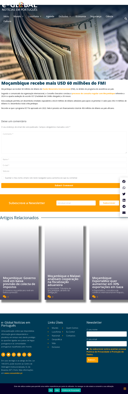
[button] (18, 16)
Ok (51, 390)
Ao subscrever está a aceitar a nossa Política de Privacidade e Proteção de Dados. (106, 352)
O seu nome (92, 329)
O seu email (92, 339)
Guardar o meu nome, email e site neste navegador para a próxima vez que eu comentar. (41, 178)
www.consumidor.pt (13, 373)
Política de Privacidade (71, 390)
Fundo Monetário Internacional (56, 89)
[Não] (125, 388)
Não (57, 390)
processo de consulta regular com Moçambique (93, 93)
